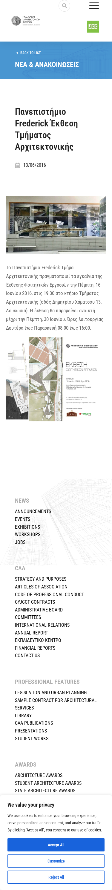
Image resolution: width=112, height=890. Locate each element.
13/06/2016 (34, 165)
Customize (56, 861)
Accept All (56, 844)
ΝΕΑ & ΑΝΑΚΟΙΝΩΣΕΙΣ (47, 64)
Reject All (56, 877)
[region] (56, 842)
